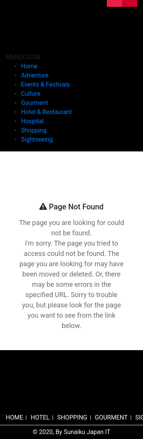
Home (29, 66)
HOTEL (40, 417)
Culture (30, 93)
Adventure (34, 75)
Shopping (34, 130)
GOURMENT (111, 417)
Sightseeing (37, 139)
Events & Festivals (45, 84)
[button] (23, 57)
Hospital (32, 121)
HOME (14, 417)
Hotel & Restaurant (46, 112)
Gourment (34, 102)
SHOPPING (72, 417)
